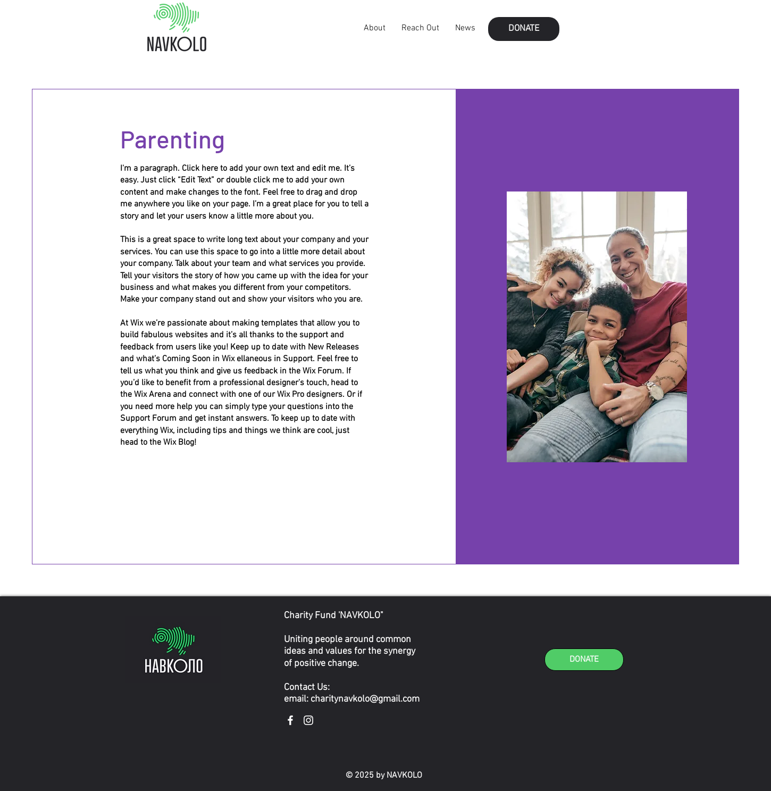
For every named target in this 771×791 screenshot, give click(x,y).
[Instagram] (308, 720)
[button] (523, 29)
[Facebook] (290, 720)
